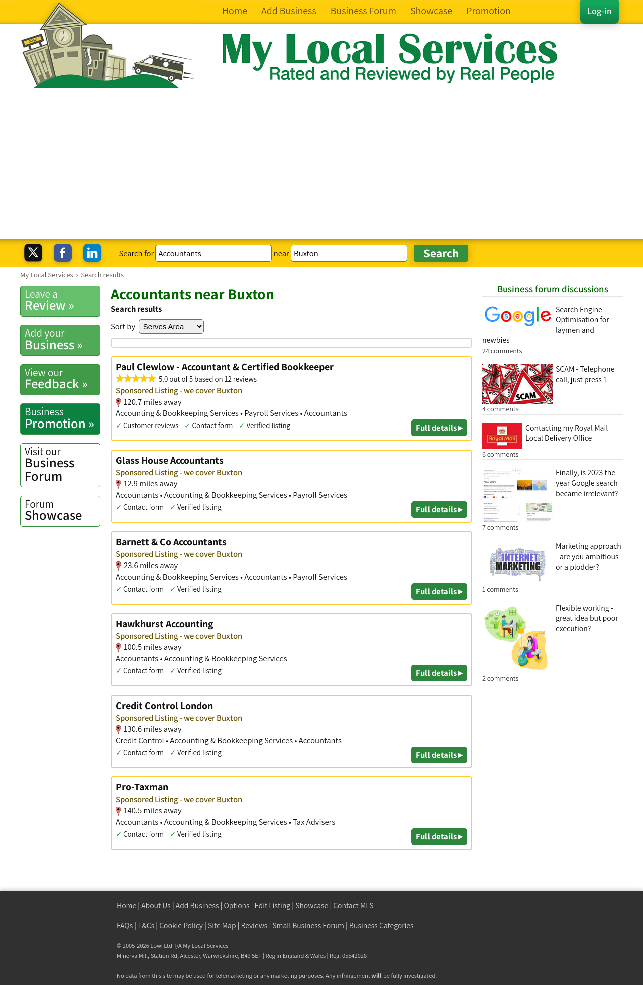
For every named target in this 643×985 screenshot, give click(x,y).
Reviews (254, 925)
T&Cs (146, 925)
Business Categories (381, 925)
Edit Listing (273, 905)
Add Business (197, 905)
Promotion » (62, 418)
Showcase (62, 510)
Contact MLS (353, 905)
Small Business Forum (308, 925)
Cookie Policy (181, 925)
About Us (156, 905)
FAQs (125, 925)
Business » (62, 339)
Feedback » (62, 378)
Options (237, 905)
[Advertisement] (321, 163)
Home (126, 905)
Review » (62, 300)
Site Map (222, 925)
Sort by (123, 326)
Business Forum (62, 464)
